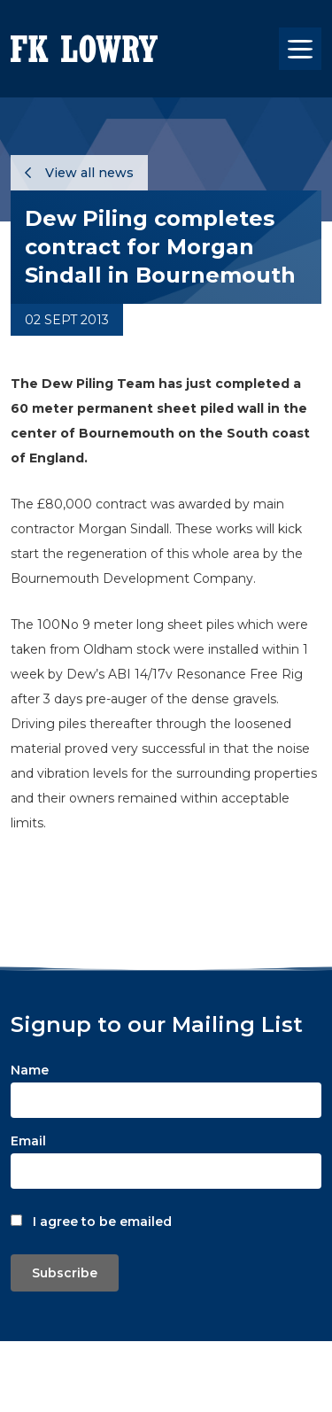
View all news (79, 173)
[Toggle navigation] (300, 48)
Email (28, 1141)
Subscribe (64, 1273)
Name (30, 1070)
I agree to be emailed (102, 1222)
